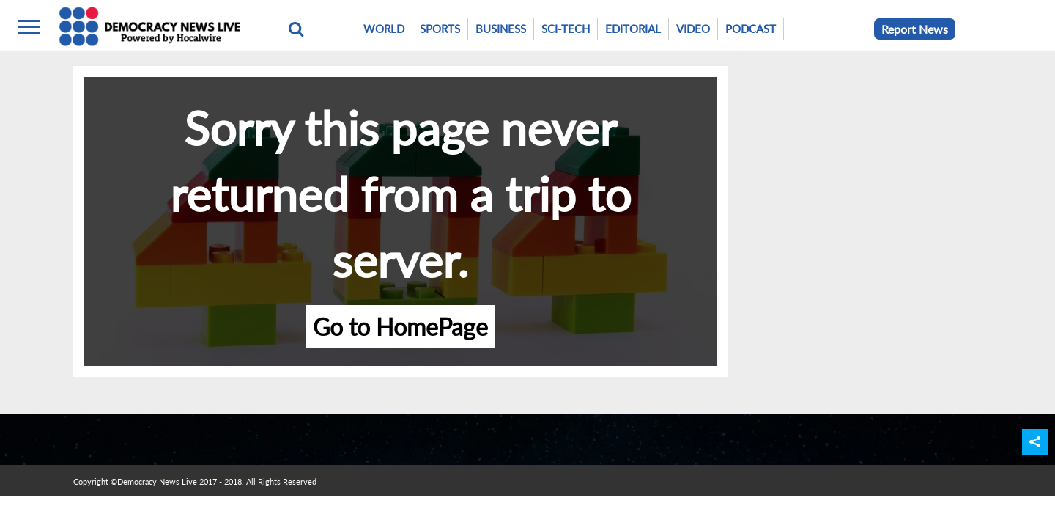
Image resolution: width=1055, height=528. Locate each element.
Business (500, 28)
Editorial (633, 28)
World (383, 28)
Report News (914, 29)
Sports (440, 28)
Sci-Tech (565, 28)
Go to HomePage (400, 326)
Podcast (750, 28)
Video (693, 28)
